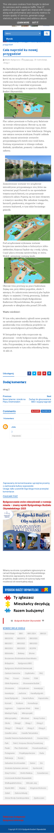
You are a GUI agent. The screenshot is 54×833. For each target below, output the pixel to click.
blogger (35, 411)
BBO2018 (9, 638)
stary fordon (10, 773)
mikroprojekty (10, 718)
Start (5, 42)
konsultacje (33, 703)
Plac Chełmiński (21, 748)
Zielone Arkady (21, 793)
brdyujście (9, 663)
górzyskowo (24, 688)
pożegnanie (10, 753)
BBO (21, 633)
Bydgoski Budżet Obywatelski (27, 621)
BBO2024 (9, 648)
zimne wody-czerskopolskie (17, 798)
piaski (7, 748)
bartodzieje (14, 42)
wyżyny (22, 788)
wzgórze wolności (38, 788)
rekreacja (9, 758)
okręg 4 (19, 728)
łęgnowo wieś (24, 708)
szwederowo (42, 773)
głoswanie (9, 688)
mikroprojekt (27, 713)
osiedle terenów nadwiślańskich (18, 738)
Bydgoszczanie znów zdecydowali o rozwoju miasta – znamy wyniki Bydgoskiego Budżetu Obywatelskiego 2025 (27, 505)
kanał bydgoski (11, 698)
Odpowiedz (16, 436)
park (6, 743)
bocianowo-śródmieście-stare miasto (21, 658)
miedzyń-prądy (11, 713)
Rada (42, 753)
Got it (35, 22)
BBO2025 (21, 648)
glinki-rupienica (11, 683)
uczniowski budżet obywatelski (18, 778)
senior (32, 763)
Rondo (20, 758)
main (37, 708)
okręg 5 (30, 728)
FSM (36, 678)
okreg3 (18, 723)
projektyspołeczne (27, 753)
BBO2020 (33, 638)
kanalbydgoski (37, 693)
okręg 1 (28, 723)
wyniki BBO (9, 788)
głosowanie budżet (31, 683)
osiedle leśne (11, 733)
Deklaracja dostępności (14, 817)
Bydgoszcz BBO (25, 663)
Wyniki (9, 39)
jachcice (22, 693)
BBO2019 (21, 638)
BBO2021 (9, 643)
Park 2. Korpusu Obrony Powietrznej (28, 743)
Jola (13, 427)
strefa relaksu (26, 773)
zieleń (7, 793)
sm (41, 763)
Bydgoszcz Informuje (13, 820)
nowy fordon (39, 718)
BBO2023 (33, 643)
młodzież (25, 718)
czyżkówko (30, 673)
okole (7, 723)
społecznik (37, 768)
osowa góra (42, 738)
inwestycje (9, 693)
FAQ (41, 673)
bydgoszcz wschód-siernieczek (18, 668)
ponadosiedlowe (39, 748)
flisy (7, 678)
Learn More (23, 22)
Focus (16, 678)
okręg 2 (25, 42)
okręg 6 (42, 728)
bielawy (21, 653)
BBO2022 (21, 643)
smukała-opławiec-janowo (16, 768)
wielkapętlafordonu (13, 783)
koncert (8, 703)
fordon (26, 678)
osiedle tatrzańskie (29, 733)
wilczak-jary (31, 783)
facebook (46, 411)
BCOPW (33, 648)
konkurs (19, 703)
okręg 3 (8, 728)
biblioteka (9, 653)
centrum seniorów (12, 673)
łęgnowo (9, 708)
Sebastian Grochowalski (15, 763)
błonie (31, 653)
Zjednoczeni (39, 798)
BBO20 (43, 633)
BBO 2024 (32, 633)
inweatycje (38, 688)
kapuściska (43, 698)
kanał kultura (28, 698)
